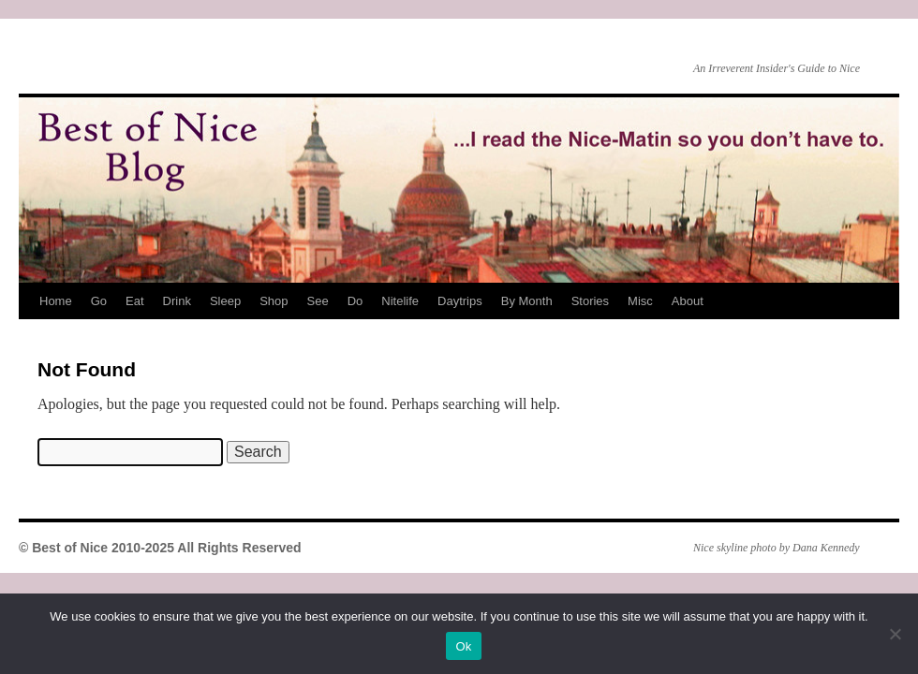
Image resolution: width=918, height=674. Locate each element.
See (318, 301)
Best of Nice (24, 48)
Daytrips (459, 301)
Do (355, 301)
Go (99, 301)
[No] (894, 633)
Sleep (225, 301)
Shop (273, 301)
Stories (590, 301)
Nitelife (400, 301)
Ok (463, 646)
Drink (177, 301)
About (687, 301)
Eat (135, 301)
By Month (527, 301)
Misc (640, 301)
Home (55, 301)
